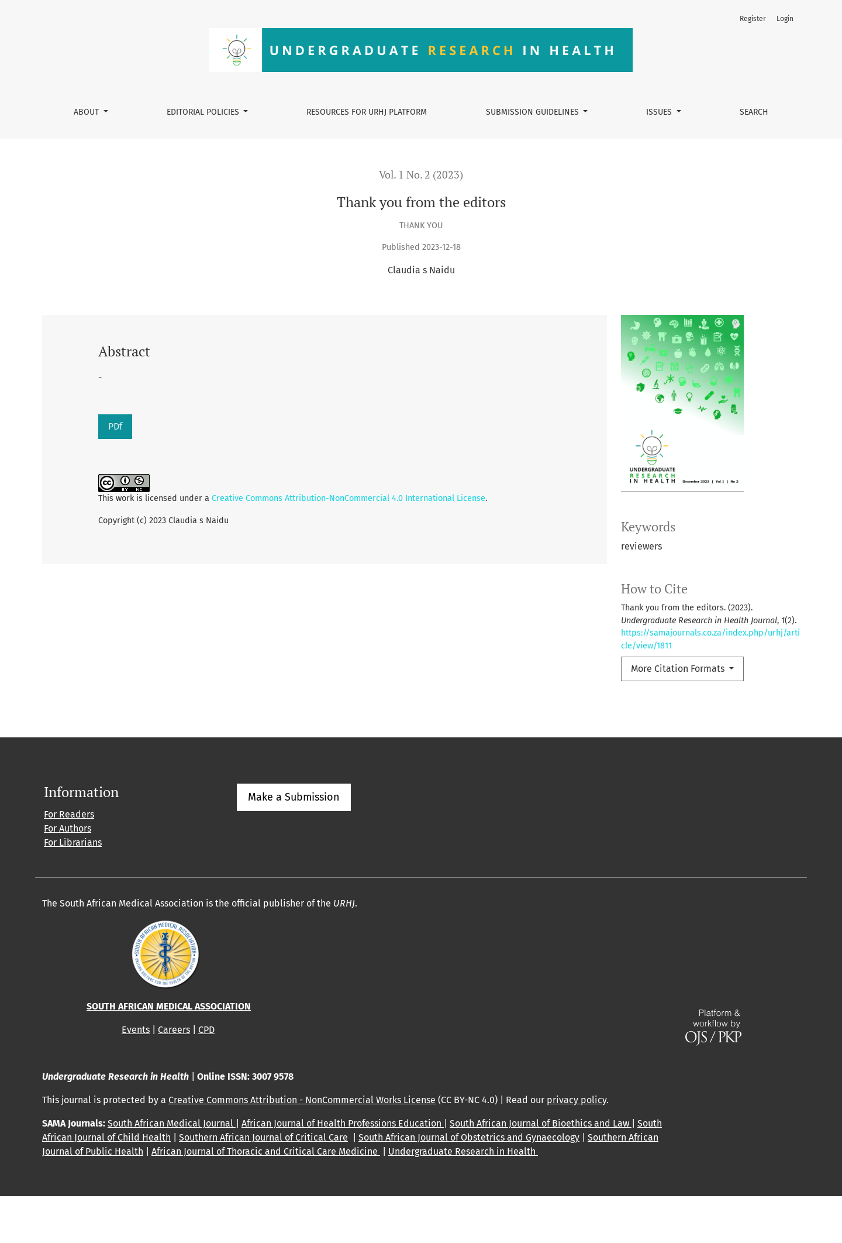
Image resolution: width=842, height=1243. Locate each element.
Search (754, 112)
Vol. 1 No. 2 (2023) (421, 174)
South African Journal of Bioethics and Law (541, 1170)
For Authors (67, 875)
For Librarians (73, 889)
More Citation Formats (679, 668)
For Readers (69, 861)
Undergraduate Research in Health (463, 1198)
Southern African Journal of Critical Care (263, 1184)
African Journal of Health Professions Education (342, 1170)
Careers (174, 1076)
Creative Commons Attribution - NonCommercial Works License (302, 1146)
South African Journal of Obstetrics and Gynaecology (468, 1184)
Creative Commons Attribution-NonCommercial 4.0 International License (348, 498)
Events (136, 1076)
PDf (115, 426)
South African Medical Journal (172, 1170)
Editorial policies (204, 112)
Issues (660, 112)
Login (785, 19)
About (87, 112)
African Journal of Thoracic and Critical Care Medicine (265, 1198)
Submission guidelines (533, 112)
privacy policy (576, 1146)
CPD (206, 1076)
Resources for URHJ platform (366, 112)
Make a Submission (294, 843)
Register (753, 19)
